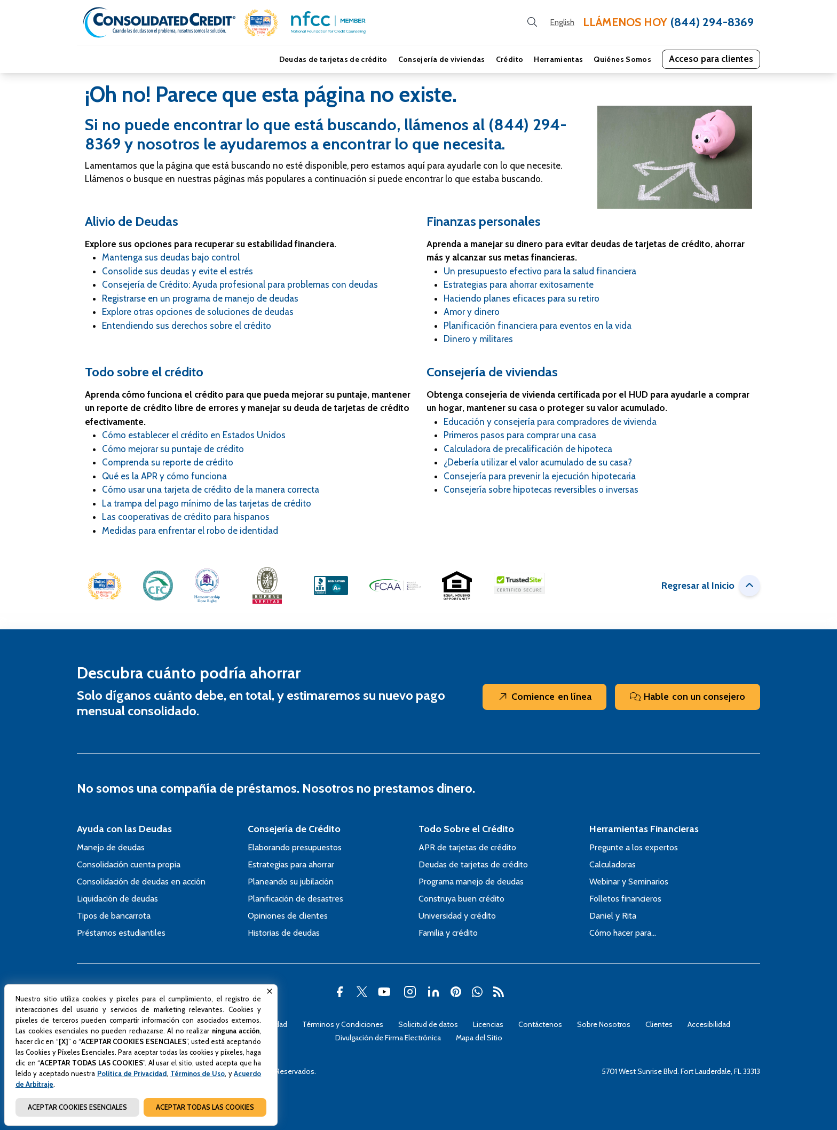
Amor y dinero (472, 311)
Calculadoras (612, 864)
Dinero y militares (478, 339)
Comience (544, 697)
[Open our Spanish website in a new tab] (562, 23)
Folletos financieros (625, 899)
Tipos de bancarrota (114, 916)
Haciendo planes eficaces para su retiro (521, 298)
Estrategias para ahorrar (291, 864)
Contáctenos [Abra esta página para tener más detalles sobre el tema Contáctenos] (540, 1024)
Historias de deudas (284, 933)
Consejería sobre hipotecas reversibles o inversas (541, 489)
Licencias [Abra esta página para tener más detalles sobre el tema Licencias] (488, 1024)
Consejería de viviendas (441, 59)
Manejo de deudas (111, 847)
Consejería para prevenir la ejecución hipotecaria (540, 476)
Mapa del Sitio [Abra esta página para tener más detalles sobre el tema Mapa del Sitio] (479, 1037)
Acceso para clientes (711, 58)
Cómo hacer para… (622, 933)
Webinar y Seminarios (628, 881)
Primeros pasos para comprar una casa (520, 435)
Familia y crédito (448, 933)
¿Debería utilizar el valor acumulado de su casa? (538, 462)
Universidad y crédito (457, 916)
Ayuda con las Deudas (124, 829)
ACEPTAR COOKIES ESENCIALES (77, 1107)
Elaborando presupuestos (295, 847)
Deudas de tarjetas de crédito (333, 59)
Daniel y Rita (612, 916)
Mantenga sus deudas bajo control (171, 257)
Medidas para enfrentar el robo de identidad (190, 530)
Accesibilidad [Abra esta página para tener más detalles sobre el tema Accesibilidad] (709, 1024)
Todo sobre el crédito (144, 372)
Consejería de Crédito (294, 829)
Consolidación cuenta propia (128, 864)
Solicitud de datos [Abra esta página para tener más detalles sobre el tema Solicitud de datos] (428, 1024)
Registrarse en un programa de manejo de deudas (200, 298)
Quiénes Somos (622, 59)
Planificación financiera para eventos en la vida (537, 325)
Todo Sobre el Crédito (466, 829)
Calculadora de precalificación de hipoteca (528, 449)
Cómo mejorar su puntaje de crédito (173, 449)
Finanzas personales (484, 221)
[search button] (532, 22)
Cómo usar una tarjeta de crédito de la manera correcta (210, 489)
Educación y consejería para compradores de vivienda (550, 421)
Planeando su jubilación (291, 881)
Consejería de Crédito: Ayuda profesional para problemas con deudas (240, 284)
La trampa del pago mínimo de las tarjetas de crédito (206, 503)
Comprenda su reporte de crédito (167, 462)
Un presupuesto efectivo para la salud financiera (540, 271)
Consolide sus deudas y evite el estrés (177, 271)
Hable (687, 697)
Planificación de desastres (295, 899)
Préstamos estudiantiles (121, 933)
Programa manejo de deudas (471, 881)
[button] (261, 22)
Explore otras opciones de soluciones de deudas (198, 311)
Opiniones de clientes (288, 916)
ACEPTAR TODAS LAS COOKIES (205, 1107)
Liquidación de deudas (117, 899)
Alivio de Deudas (131, 221)
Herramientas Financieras (644, 829)
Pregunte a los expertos (633, 847)
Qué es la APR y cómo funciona (164, 476)
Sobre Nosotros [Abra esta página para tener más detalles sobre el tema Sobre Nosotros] (603, 1024)
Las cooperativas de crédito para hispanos (186, 516)
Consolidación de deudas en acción (141, 881)
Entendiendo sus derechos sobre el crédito (186, 325)
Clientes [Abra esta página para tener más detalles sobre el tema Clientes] (659, 1024)
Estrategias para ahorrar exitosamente (519, 284)
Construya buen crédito (461, 899)
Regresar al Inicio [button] (710, 585)
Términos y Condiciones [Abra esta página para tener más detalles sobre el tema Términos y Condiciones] (342, 1024)
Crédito (509, 59)
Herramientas (558, 59)
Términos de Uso (197, 1073)
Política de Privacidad (132, 1073)
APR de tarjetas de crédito (467, 847)
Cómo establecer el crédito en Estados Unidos (194, 435)
